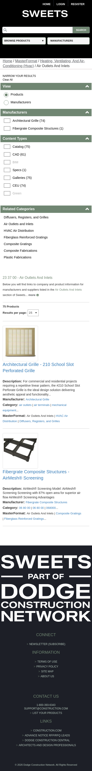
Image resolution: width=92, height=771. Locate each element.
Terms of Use (47, 661)
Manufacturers (21, 102)
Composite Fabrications (20, 250)
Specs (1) (19, 170)
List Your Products (47, 713)
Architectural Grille (37, 399)
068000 (51, 507)
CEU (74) (19, 185)
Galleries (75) (22, 178)
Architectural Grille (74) (29, 120)
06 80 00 (24, 507)
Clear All (8, 79)
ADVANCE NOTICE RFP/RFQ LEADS (47, 735)
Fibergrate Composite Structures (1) (38, 128)
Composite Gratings (18, 244)
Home (47, 4)
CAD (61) (19, 154)
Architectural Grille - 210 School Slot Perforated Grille (38, 367)
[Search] (46, 30)
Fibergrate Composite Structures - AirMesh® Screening (36, 474)
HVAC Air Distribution (19, 230)
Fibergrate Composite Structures (46, 502)
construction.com (47, 730)
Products (17, 94)
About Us (47, 676)
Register (77, 4)
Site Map (47, 671)
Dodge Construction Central (47, 740)
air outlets (25, 405)
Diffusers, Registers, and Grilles (26, 217)
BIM (15, 162)
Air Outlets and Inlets (18, 224)
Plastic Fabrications (17, 257)
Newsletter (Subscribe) (47, 644)
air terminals (42, 405)
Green (17, 193)
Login (61, 4)
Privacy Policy (47, 666)
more (31, 295)
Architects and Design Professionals (47, 745)
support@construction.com (46, 708)
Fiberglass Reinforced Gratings (26, 237)
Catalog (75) (21, 146)
